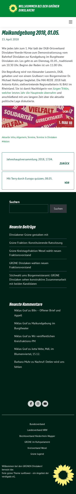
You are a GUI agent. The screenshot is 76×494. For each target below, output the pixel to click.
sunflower (26, 473)
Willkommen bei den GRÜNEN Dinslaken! (39, 8)
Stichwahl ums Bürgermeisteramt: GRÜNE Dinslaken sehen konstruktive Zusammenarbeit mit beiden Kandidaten (37, 279)
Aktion (6, 141)
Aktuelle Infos (9, 137)
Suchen (14, 202)
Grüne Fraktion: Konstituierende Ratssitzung (36, 243)
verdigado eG (8, 476)
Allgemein (21, 137)
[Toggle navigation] (70, 22)
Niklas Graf (20, 310)
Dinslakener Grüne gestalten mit (28, 234)
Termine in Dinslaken (46, 137)
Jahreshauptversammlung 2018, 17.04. (38, 161)
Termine (31, 137)
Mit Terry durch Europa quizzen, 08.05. (38, 181)
